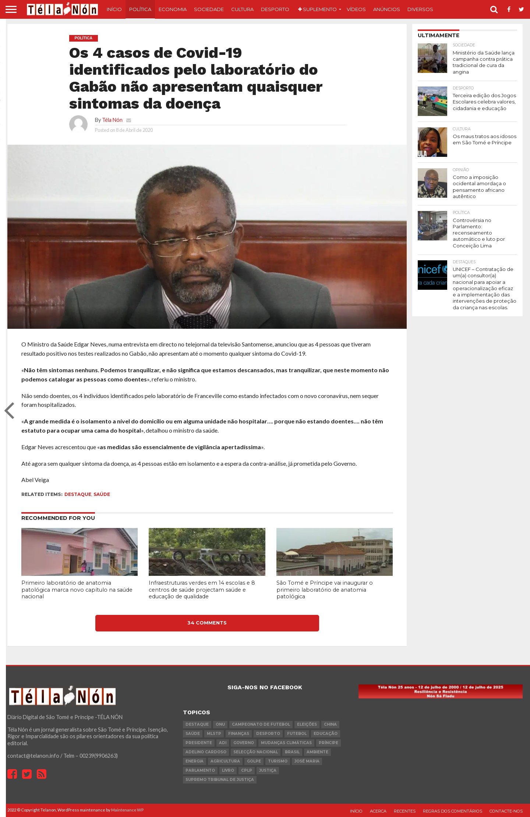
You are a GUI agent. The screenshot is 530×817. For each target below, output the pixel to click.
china (330, 724)
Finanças (238, 733)
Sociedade (209, 9)
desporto (268, 733)
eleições (307, 724)
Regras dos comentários (452, 811)
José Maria (306, 761)
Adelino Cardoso (206, 752)
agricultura (225, 761)
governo (243, 742)
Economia (173, 9)
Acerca (378, 811)
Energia (195, 761)
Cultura (242, 9)
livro (228, 770)
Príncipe (328, 742)
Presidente (199, 742)
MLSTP (214, 733)
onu (220, 724)
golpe (254, 761)
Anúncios (386, 9)
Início (114, 9)
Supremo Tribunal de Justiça (220, 779)
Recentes (405, 811)
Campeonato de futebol (261, 724)
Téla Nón (112, 120)
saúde (101, 494)
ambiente (317, 752)
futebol (297, 733)
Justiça (267, 770)
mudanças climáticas (286, 742)
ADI (222, 742)
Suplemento (317, 9)
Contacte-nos (506, 811)
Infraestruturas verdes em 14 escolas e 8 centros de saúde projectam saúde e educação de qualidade (202, 590)
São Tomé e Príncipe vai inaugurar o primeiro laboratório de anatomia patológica (324, 590)
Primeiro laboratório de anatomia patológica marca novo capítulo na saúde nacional (76, 590)
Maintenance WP (127, 809)
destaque (77, 494)
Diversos (420, 9)
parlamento (200, 770)
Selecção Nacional (255, 752)
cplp (246, 770)
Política (140, 9)
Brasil (292, 752)
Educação (326, 733)
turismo (277, 761)
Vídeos (356, 9)
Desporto (275, 9)
